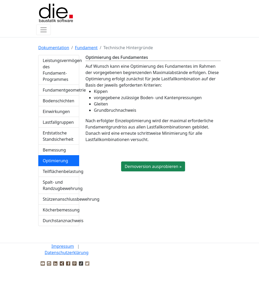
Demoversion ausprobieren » (153, 166)
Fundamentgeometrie (61, 90)
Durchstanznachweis (61, 220)
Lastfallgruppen (58, 122)
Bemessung (54, 150)
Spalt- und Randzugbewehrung (61, 185)
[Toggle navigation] (43, 30)
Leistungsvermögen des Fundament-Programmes (61, 70)
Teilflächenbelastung (61, 171)
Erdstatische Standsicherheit (58, 136)
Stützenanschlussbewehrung (61, 199)
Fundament (86, 48)
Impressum (62, 246)
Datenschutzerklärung (66, 252)
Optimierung (55, 161)
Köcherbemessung (61, 210)
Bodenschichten (58, 101)
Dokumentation (53, 48)
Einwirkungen (56, 111)
